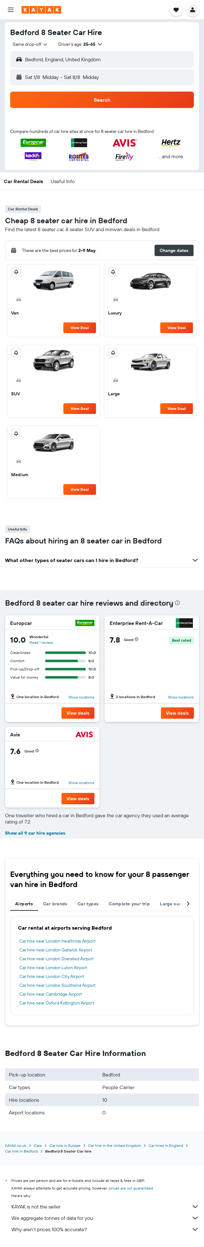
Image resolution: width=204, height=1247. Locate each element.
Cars (38, 1145)
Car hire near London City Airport (51, 976)
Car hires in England (166, 1145)
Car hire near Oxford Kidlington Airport (56, 1003)
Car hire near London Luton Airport (53, 967)
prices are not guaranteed (131, 1188)
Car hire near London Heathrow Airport (57, 941)
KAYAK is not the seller (105, 1206)
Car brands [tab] (55, 904)
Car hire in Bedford (21, 1151)
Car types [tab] (88, 904)
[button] (11, 10)
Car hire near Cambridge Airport (50, 994)
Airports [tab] (24, 904)
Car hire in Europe (64, 1145)
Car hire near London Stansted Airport (56, 959)
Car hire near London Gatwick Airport (55, 950)
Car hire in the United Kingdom (114, 1145)
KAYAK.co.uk (15, 1145)
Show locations (81, 697)
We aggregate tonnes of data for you (105, 1218)
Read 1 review (41, 642)
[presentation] (177, 603)
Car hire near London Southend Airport (57, 985)
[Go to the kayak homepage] (41, 10)
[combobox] (30, 44)
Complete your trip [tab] (129, 904)
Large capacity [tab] (176, 904)
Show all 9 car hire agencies (35, 833)
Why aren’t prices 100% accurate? (105, 1229)
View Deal (80, 327)
